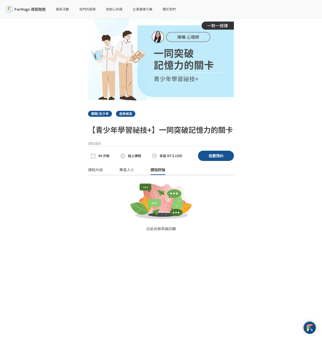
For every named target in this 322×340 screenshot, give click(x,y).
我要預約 (216, 156)
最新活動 (62, 9)
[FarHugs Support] (310, 327)
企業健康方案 (142, 9)
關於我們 (169, 9)
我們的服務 (87, 9)
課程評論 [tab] (158, 171)
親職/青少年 (100, 113)
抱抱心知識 (114, 9)
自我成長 (125, 113)
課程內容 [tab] (95, 170)
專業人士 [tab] (126, 170)
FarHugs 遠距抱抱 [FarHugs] (26, 9)
